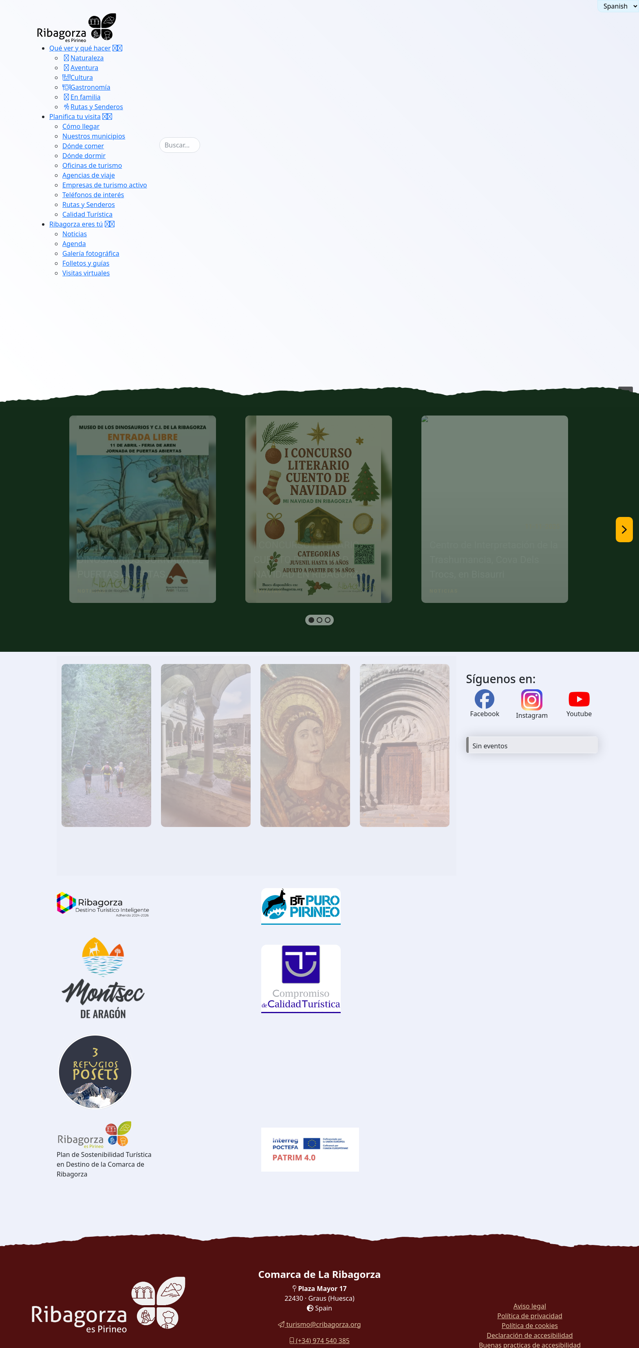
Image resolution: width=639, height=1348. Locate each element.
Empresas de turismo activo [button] (104, 184)
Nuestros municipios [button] (93, 136)
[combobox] (179, 145)
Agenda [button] (74, 243)
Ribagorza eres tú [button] (76, 224)
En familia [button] (81, 96)
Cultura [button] (77, 77)
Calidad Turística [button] (87, 214)
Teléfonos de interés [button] (93, 194)
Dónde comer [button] (83, 145)
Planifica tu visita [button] (75, 116)
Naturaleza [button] (83, 57)
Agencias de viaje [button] (88, 175)
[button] (117, 48)
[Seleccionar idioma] (618, 6)
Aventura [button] (80, 67)
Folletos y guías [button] (85, 263)
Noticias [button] (74, 233)
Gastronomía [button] (86, 87)
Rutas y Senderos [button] (92, 106)
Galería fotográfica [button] (90, 253)
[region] (319, 529)
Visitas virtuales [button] (86, 272)
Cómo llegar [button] (80, 126)
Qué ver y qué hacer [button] (80, 48)
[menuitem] (104, 77)
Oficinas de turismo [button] (92, 165)
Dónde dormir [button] (84, 155)
